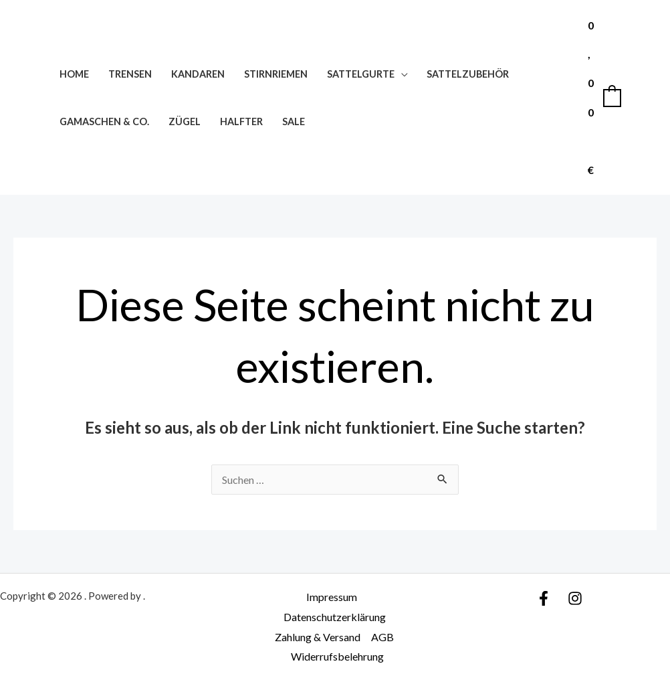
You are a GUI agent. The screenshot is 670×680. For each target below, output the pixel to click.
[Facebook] (543, 598)
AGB (382, 636)
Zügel (185, 121)
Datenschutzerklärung (335, 616)
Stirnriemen (276, 74)
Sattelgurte (361, 74)
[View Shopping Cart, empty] (603, 97)
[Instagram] (575, 598)
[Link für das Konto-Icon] (641, 98)
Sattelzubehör (468, 74)
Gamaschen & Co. (104, 121)
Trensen (130, 74)
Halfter (241, 121)
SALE (293, 121)
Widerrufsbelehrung (337, 656)
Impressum (331, 596)
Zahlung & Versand (317, 636)
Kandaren (198, 74)
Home (74, 74)
